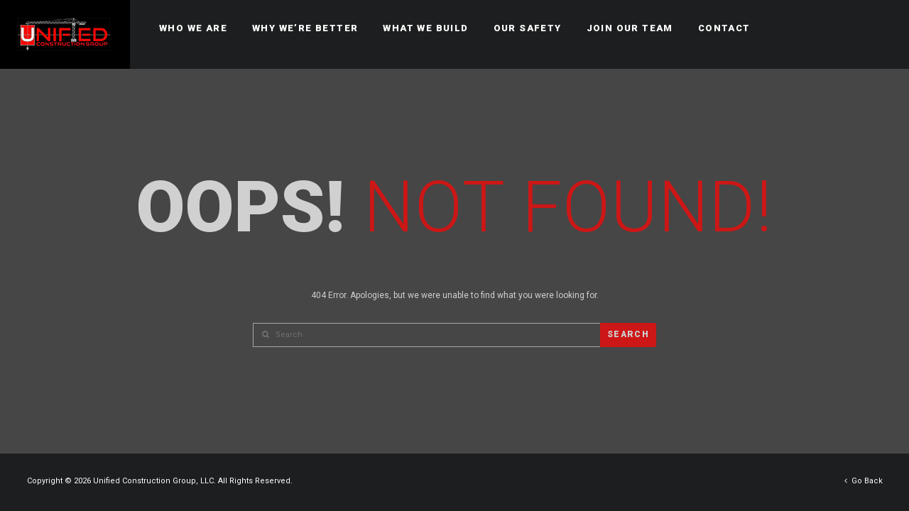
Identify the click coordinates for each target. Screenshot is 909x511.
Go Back (863, 480)
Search (628, 334)
